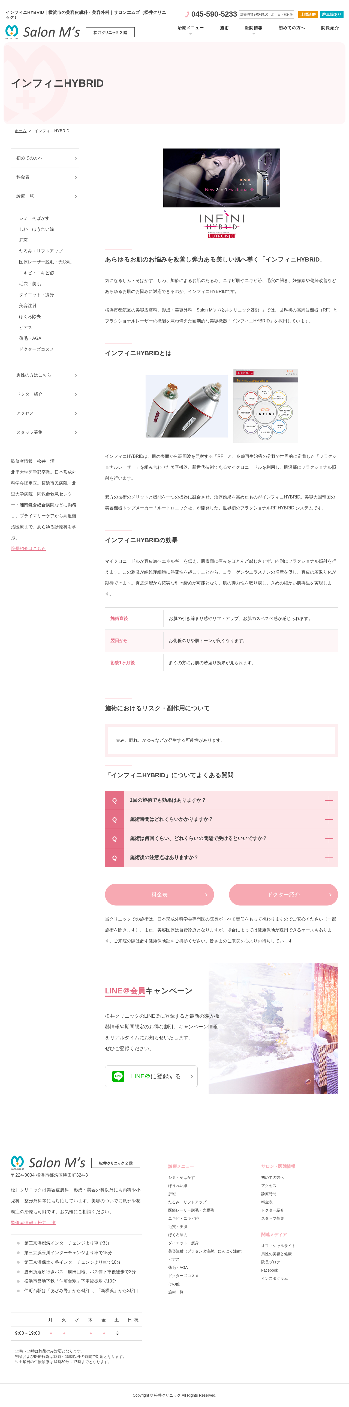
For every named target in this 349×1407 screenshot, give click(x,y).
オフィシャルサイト (278, 1245)
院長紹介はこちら (28, 548)
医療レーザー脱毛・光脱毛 (45, 262)
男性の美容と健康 (276, 1254)
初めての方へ (292, 28)
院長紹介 (330, 28)
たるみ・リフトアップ (41, 251)
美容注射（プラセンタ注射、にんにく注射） (206, 1251)
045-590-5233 (214, 14)
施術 (224, 28)
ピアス (25, 327)
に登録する (146, 1076)
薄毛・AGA (30, 338)
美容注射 (28, 305)
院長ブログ (270, 1262)
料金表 (159, 895)
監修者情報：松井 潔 (33, 1222)
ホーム (21, 131)
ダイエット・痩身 (36, 294)
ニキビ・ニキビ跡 (36, 273)
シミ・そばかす (34, 218)
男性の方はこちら (33, 375)
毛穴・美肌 (30, 283)
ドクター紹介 (283, 895)
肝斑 (23, 240)
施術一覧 (175, 1292)
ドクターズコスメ (36, 349)
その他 (174, 1284)
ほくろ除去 (30, 316)
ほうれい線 (177, 1185)
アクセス (25, 413)
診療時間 (268, 1194)
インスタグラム (274, 1278)
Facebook (269, 1270)
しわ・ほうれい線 (36, 229)
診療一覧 (25, 196)
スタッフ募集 (29, 432)
